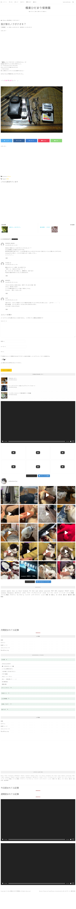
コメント (4, 321)
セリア (56, 592)
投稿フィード (4, 645)
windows (3, 592)
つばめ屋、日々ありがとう (8, 671)
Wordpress (10, 592)
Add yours (14, 239)
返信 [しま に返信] (6, 309)
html (33, 591)
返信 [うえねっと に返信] (6, 275)
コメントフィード (5, 647)
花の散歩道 (5, 681)
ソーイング (62, 592)
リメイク (27, 594)
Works (22, 775)
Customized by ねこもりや (61, 891)
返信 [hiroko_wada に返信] (6, 258)
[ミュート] (71, 441)
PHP (52, 591)
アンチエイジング (36, 592)
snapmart (61, 591)
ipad (37, 591)
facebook (25, 591)
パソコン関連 (5, 594)
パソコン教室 (70, 592)
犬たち (60, 594)
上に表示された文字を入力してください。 (11, 362)
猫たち (65, 594)
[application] (38, 422)
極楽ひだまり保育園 (38, 7)
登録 (2, 640)
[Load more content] (31, 475)
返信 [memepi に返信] (6, 293)
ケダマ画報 (5, 674)
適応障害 (6, 780)
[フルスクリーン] (73, 441)
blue (13, 591)
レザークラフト (35, 594)
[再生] (3, 441)
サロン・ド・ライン (7, 676)
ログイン (3, 642)
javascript (47, 591)
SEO (56, 591)
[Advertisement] (38, 47)
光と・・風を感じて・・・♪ (9, 679)
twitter (72, 591)
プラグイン (13, 594)
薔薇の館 (4, 684)
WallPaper (17, 775)
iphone (41, 591)
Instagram (10, 775)
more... (38, 380)
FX (30, 591)
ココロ (44, 592)
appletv (9, 591)
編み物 (70, 594)
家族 (7, 179)
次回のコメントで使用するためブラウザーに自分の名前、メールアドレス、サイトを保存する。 (26, 356)
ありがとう (18, 592)
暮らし (53, 594)
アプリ (28, 592)
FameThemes (51, 891)
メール (3, 346)
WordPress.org (5, 650)
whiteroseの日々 (6, 663)
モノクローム (20, 594)
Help (6, 775)
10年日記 (3, 27)
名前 (3, 341)
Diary (9, 176)
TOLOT (67, 591)
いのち (24, 592)
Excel (20, 591)
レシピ (43, 594)
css (17, 591)
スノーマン (50, 592)
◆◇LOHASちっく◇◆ (8, 666)
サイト (2, 351)
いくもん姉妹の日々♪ (7, 668)
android (3, 591)
